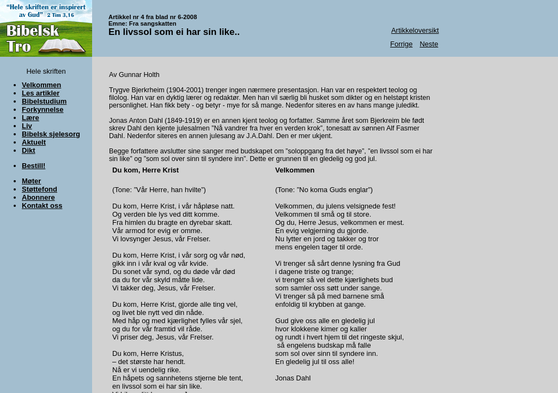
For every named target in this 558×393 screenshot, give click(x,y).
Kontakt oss (42, 205)
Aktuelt (34, 142)
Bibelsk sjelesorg (51, 134)
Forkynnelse (43, 109)
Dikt (28, 150)
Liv (27, 126)
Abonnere (38, 197)
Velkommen (41, 85)
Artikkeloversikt (415, 30)
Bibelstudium (44, 101)
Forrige (401, 44)
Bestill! (33, 166)
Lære (30, 118)
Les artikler (40, 93)
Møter (31, 181)
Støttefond (39, 189)
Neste (429, 44)
